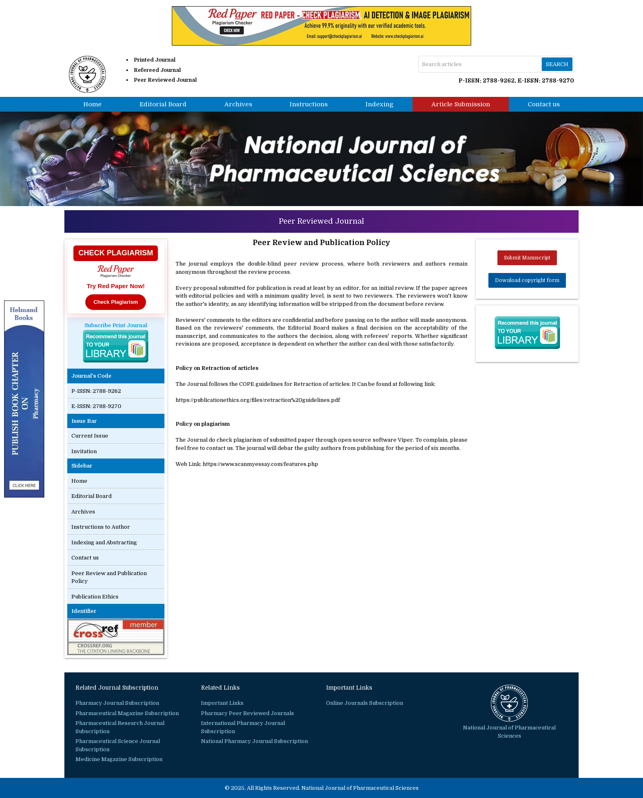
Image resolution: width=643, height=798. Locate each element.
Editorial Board (163, 104)
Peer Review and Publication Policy (109, 577)
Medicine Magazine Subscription (118, 759)
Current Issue (89, 436)
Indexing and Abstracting (104, 542)
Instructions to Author (100, 527)
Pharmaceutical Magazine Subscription (127, 713)
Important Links (222, 703)
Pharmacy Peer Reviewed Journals (247, 713)
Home (92, 104)
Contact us (544, 104)
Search (557, 64)
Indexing (379, 104)
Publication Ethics (95, 597)
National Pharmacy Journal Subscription (254, 741)
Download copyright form (527, 280)
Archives (238, 104)
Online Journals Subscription (364, 703)
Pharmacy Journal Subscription (117, 703)
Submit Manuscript (527, 258)
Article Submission (460, 104)
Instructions (309, 104)
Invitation (84, 451)
